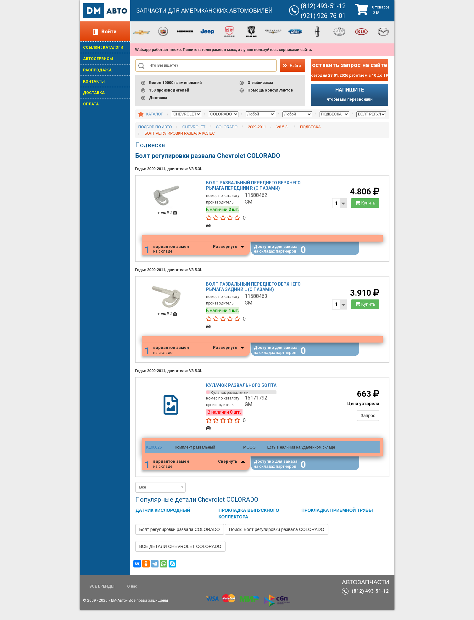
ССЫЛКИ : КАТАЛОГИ (103, 47)
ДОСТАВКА (94, 93)
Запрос (366, 423)
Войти (108, 32)
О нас (132, 596)
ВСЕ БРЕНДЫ (101, 596)
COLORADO (226, 127)
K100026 (153, 455)
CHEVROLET (193, 127)
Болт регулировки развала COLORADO (179, 539)
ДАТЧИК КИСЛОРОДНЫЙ (163, 520)
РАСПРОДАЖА (97, 70)
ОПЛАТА (91, 104)
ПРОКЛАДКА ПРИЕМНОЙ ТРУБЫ (337, 520)
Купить (364, 204)
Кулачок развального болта (242, 393)
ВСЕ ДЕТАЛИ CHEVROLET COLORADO (180, 556)
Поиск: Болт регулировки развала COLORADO (276, 539)
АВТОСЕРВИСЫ (98, 59)
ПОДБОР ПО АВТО (155, 127)
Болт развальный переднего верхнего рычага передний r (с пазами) (254, 187)
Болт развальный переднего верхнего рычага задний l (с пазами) (254, 291)
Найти (295, 66)
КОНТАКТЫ (94, 81)
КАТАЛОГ (154, 114)
